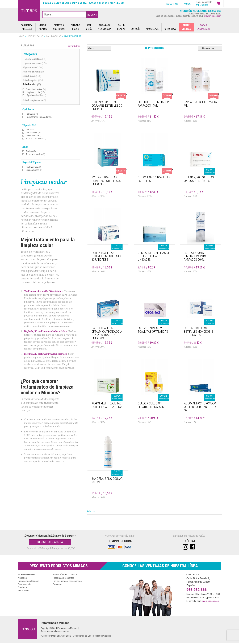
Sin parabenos (34, 170)
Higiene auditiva (34, 59)
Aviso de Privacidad (50, 636)
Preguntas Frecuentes (63, 578)
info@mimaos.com (212, 16)
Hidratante (32, 114)
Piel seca (31, 129)
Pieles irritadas (34, 135)
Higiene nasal (33, 67)
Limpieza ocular (35, 92)
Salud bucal (32, 76)
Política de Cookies (102, 636)
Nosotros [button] (172, 3)
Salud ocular (53, 36)
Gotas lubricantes (36, 89)
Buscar (92, 14)
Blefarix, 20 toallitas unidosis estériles (45, 353)
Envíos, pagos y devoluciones (67, 581)
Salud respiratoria (34, 100)
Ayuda (187, 3)
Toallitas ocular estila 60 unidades (43, 291)
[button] (219, 3)
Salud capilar (33, 80)
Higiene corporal (35, 63)
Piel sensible (33, 132)
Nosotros (22, 578)
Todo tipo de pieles (36, 138)
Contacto (57, 584)
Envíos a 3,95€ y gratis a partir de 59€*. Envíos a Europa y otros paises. (84, 3)
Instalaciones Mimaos (28, 581)
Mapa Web (23, 590)
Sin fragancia (33, 167)
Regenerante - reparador (39, 117)
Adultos (31, 151)
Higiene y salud (35, 36)
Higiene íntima (34, 71)
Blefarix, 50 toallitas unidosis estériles (45, 331)
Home (21, 36)
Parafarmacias (25, 584)
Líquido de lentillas (36, 95)
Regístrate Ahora (50, 542)
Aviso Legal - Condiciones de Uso (76, 636)
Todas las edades (35, 154)
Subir (90, 511)
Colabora (22, 587)
